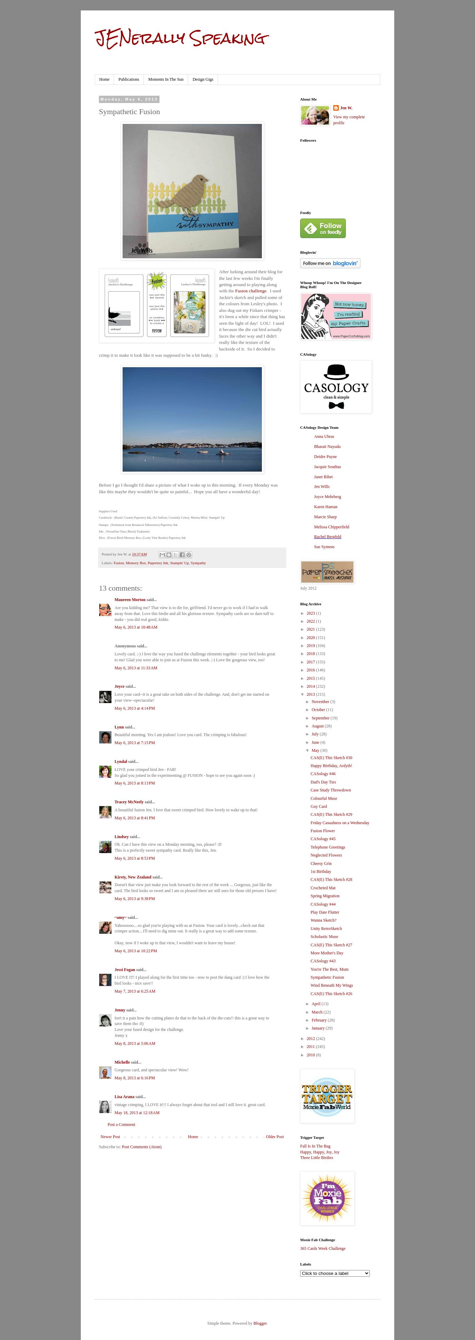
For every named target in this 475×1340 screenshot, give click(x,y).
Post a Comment (121, 1124)
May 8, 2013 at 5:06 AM (135, 1043)
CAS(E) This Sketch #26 (331, 993)
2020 (311, 637)
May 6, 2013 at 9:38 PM (135, 898)
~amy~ (120, 917)
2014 (311, 686)
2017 (311, 662)
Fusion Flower (323, 830)
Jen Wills (321, 486)
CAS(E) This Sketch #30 (331, 757)
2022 (311, 621)
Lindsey (122, 836)
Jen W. (346, 107)
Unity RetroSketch (326, 928)
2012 (311, 1038)
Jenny (120, 1010)
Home (104, 79)
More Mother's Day (327, 953)
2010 (311, 1055)
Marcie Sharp (325, 516)
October (319, 709)
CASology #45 (323, 838)
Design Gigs (203, 79)
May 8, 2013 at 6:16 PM (135, 1077)
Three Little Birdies (316, 1157)
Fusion (119, 563)
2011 (311, 1046)
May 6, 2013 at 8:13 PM (135, 783)
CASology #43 (323, 961)
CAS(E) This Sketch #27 (331, 945)
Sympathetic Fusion (327, 977)
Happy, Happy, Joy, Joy (320, 1152)
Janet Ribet (323, 476)
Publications (128, 79)
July (316, 734)
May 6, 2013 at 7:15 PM (135, 742)
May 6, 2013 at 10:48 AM (136, 627)
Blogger (260, 1323)
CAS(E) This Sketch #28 (331, 879)
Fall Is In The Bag (315, 1146)
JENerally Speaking (180, 38)
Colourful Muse (324, 798)
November (321, 701)
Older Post (275, 1136)
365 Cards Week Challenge (322, 1248)
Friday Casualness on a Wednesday (340, 822)
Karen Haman (325, 506)
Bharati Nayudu (327, 446)
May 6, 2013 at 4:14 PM (135, 708)
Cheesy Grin (321, 863)
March (318, 1012)
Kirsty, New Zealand (133, 877)
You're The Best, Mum (330, 969)
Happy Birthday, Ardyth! (331, 765)
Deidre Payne (325, 456)
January (319, 1028)
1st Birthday (321, 871)
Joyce (120, 686)
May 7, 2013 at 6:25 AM (135, 991)
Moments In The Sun (166, 79)
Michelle (122, 1062)
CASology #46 (323, 773)
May (316, 750)
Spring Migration (325, 895)
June (316, 742)
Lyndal (121, 761)
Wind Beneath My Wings (332, 985)
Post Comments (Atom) (142, 1146)
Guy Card (319, 806)
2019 (311, 645)
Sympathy (198, 563)
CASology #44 (323, 904)
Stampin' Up (179, 563)
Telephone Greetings (328, 847)
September (321, 718)
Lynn (119, 727)
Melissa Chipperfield (331, 527)
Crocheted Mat (323, 887)
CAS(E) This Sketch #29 (331, 814)
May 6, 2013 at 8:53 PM (135, 858)
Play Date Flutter (325, 912)
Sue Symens (324, 546)
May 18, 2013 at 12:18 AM (137, 1112)
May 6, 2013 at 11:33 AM (136, 667)
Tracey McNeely (129, 801)
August (318, 726)
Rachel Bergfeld (327, 536)
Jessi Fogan (125, 969)
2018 (311, 653)
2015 (311, 678)
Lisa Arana (124, 1096)
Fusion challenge (250, 290)
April (316, 1003)
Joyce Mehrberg (327, 496)
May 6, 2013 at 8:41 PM (135, 817)
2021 (311, 629)
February (320, 1020)
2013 (311, 694)
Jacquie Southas (327, 466)
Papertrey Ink (158, 563)
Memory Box (136, 563)
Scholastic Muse (324, 936)
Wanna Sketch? (323, 920)
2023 (311, 613)
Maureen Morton (130, 599)
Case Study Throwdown (331, 790)
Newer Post (110, 1136)
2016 (311, 670)
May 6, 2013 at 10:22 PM (136, 950)
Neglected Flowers (326, 855)
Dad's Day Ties (323, 782)
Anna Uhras (324, 436)
